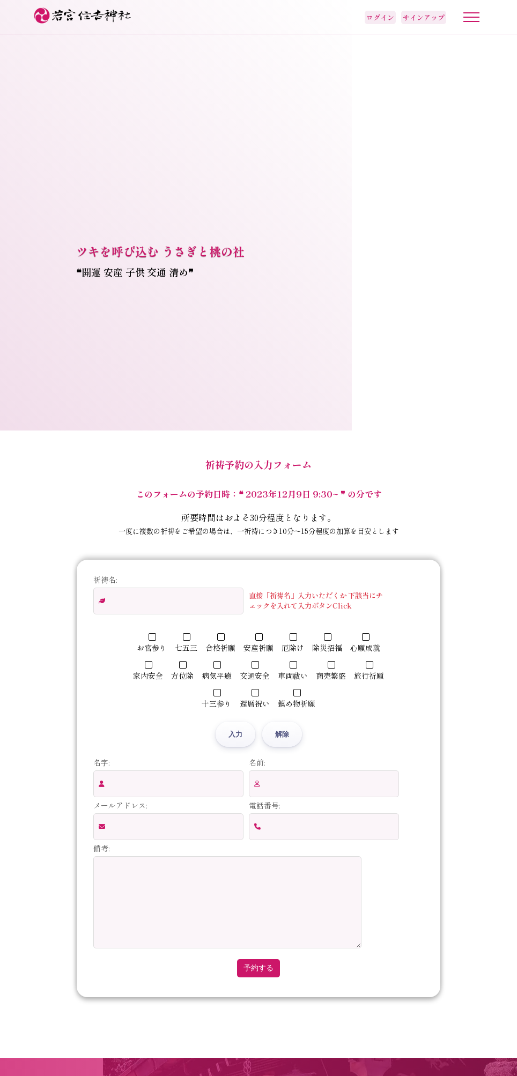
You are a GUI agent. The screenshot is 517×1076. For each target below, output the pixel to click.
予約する (258, 983)
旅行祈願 (369, 671)
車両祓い (293, 671)
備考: (101, 848)
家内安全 (148, 671)
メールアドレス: (120, 805)
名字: (101, 762)
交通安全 (255, 671)
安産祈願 (258, 643)
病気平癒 (217, 671)
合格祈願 (220, 643)
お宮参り (152, 643)
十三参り (217, 699)
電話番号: (264, 805)
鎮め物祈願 (296, 699)
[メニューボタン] (471, 17)
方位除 (182, 671)
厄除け (293, 643)
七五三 (186, 643)
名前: (257, 762)
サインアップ (424, 17)
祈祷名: (105, 579)
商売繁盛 (331, 671)
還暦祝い (255, 699)
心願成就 (365, 643)
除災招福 (327, 643)
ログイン (380, 17)
